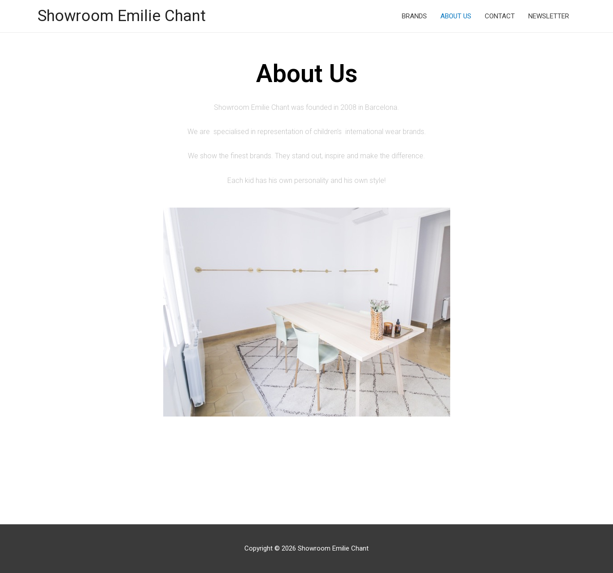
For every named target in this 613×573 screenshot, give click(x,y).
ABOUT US (455, 16)
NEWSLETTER (548, 16)
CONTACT (500, 16)
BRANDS (414, 16)
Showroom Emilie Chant (122, 16)
